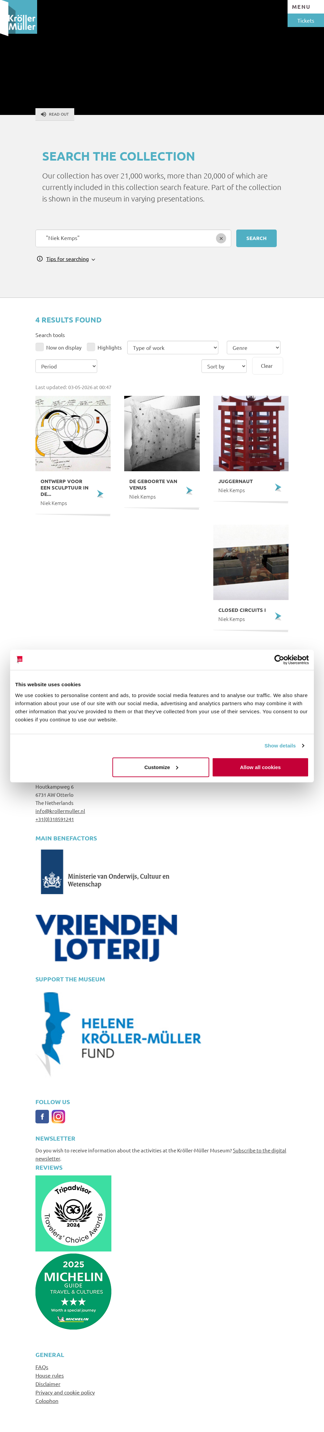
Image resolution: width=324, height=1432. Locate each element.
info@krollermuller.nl (60, 811)
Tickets (305, 20)
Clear (267, 365)
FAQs (41, 1366)
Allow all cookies (260, 767)
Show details (280, 745)
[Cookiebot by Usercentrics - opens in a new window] (279, 660)
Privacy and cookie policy (65, 1392)
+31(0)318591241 (54, 819)
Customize (161, 767)
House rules (49, 1375)
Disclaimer (47, 1383)
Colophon (46, 1400)
